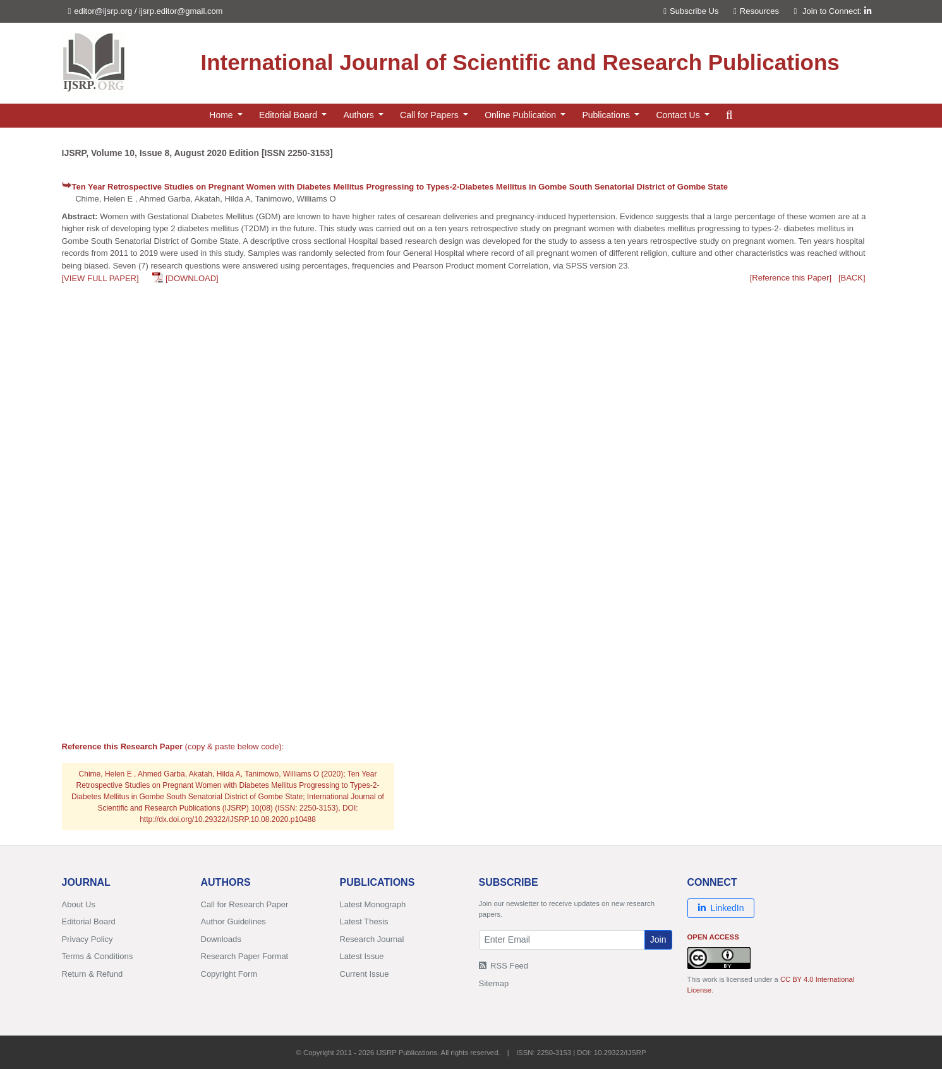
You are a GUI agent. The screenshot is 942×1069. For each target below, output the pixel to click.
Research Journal (372, 939)
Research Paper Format (245, 956)
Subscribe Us (690, 11)
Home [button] (222, 115)
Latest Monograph (373, 904)
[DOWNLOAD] (192, 278)
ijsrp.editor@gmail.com (180, 11)
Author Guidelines (233, 921)
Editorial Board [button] (289, 115)
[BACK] (852, 277)
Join (658, 939)
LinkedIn (721, 908)
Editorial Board (89, 921)
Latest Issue (362, 956)
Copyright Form (229, 974)
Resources (756, 11)
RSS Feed (504, 965)
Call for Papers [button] (430, 115)
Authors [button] (359, 115)
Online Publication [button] (522, 115)
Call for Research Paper (245, 904)
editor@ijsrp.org (103, 11)
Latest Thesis (364, 921)
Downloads (221, 939)
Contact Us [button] (679, 115)
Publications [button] (607, 115)
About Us (78, 904)
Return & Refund (92, 974)
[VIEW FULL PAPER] (100, 278)
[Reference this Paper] (790, 277)
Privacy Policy (87, 939)
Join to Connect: (836, 11)
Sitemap (494, 983)
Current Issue (364, 974)
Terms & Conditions (97, 956)
